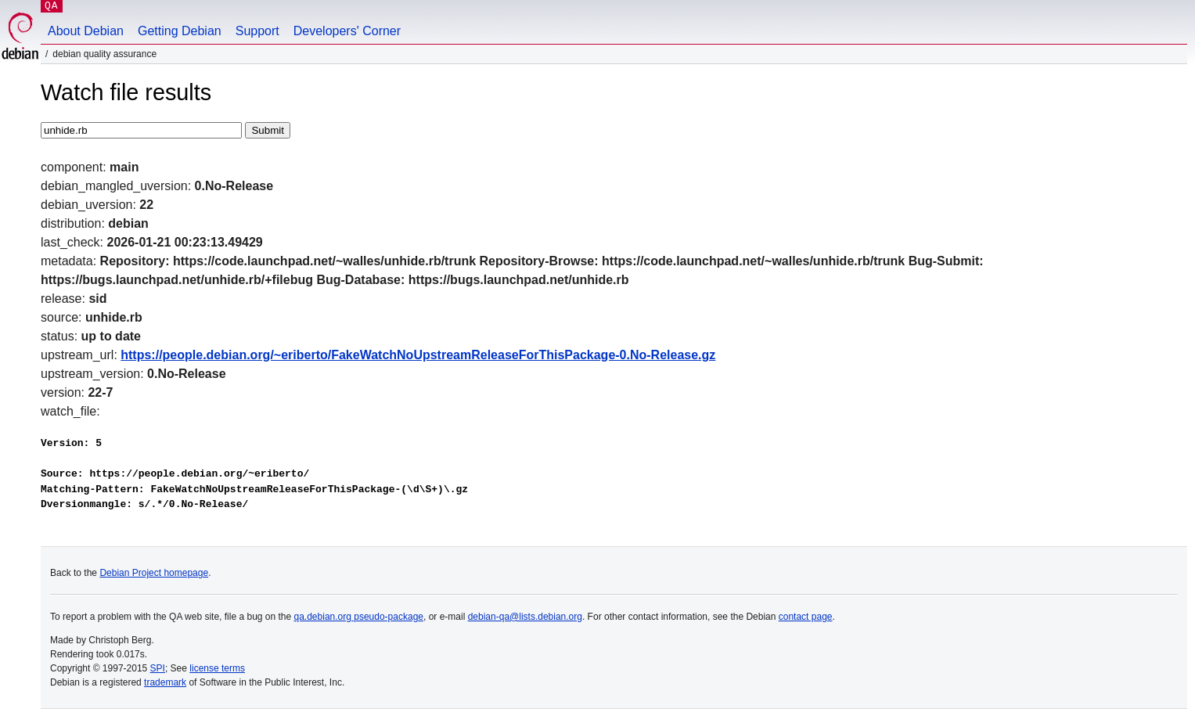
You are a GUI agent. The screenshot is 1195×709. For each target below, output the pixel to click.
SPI (157, 668)
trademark (165, 682)
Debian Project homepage (153, 572)
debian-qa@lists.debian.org (525, 616)
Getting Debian (179, 31)
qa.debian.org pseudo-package (358, 616)
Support (257, 31)
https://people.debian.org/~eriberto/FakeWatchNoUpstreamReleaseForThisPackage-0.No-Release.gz (418, 355)
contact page (806, 616)
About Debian (86, 31)
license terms (217, 668)
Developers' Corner (347, 31)
